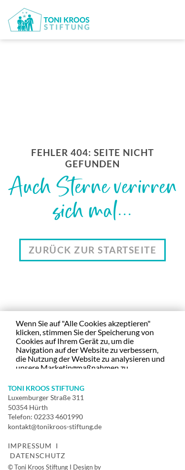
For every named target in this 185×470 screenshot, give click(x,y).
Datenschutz (38, 455)
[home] (48, 19)
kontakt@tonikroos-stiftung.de (55, 426)
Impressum (30, 445)
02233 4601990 (58, 416)
